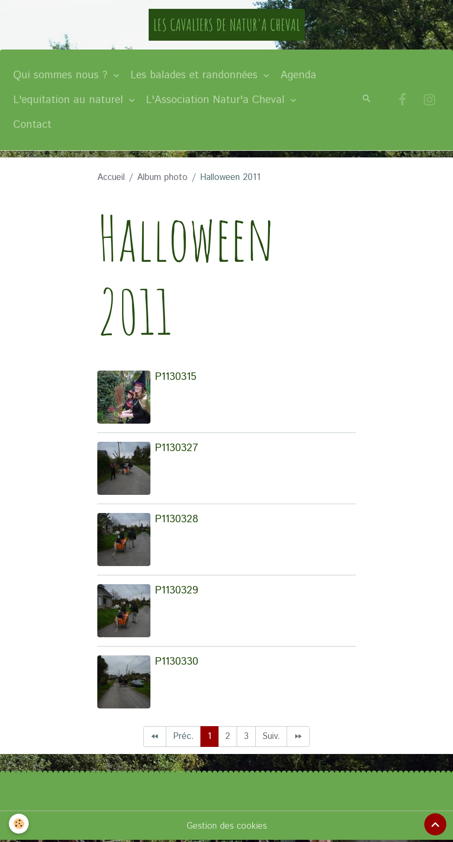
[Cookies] (19, 824)
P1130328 (176, 519)
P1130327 (176, 447)
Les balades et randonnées (196, 75)
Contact (32, 124)
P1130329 (176, 590)
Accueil (111, 177)
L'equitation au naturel (70, 99)
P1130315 (175, 376)
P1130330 (176, 661)
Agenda (298, 75)
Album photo (162, 177)
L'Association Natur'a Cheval (217, 99)
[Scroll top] (435, 824)
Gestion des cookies (227, 826)
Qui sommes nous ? (62, 75)
